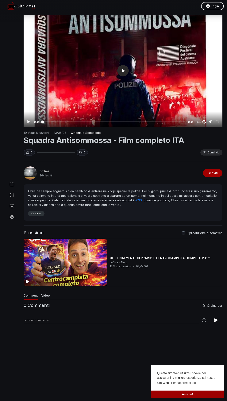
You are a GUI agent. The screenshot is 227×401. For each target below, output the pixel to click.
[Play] (28, 122)
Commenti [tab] (31, 295)
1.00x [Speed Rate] (198, 122)
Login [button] (212, 7)
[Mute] (211, 122)
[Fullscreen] (217, 122)
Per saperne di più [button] (183, 382)
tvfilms (44, 171)
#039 (138, 200)
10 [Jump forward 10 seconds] (204, 122)
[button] (9, 195)
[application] (123, 71)
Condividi (211, 152)
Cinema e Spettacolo (86, 133)
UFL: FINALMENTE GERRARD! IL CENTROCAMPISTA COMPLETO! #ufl (160, 258)
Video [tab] (45, 295)
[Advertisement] (123, 373)
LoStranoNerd (118, 262)
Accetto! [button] (187, 394)
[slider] (113, 121)
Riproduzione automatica (204, 233)
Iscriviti (213, 173)
